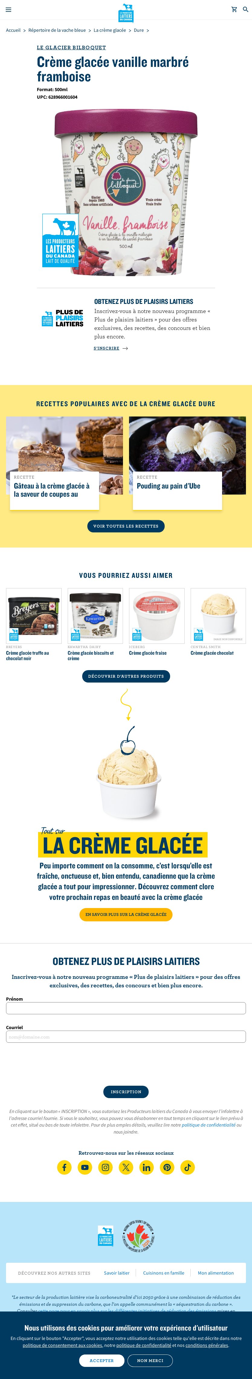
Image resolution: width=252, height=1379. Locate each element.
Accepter (102, 1360)
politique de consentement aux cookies (62, 1345)
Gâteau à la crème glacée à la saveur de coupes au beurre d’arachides (51, 494)
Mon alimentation (216, 1273)
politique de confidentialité (209, 1125)
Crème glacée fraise (147, 653)
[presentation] (126, 1064)
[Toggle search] (246, 10)
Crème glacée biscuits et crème (91, 655)
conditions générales (207, 1345)
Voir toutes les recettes (126, 526)
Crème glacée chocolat (212, 653)
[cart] (234, 10)
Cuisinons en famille (163, 1273)
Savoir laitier (117, 1273)
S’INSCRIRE (111, 348)
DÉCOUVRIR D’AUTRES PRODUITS (126, 676)
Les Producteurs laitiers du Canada (126, 12)
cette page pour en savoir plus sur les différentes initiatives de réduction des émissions (127, 1310)
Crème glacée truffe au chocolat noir (27, 655)
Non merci (150, 1360)
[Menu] (8, 10)
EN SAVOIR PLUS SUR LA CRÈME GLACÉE (126, 914)
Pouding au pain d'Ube (168, 486)
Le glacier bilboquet (71, 47)
